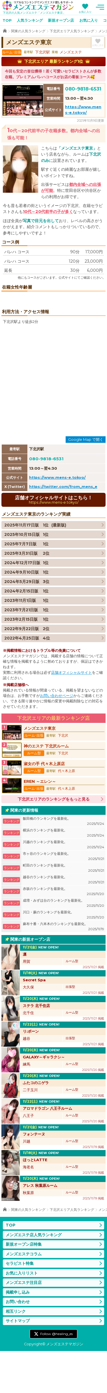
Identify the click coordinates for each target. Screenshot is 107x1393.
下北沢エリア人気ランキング (72, 31)
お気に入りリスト (22, 1315)
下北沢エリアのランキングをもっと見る (54, 841)
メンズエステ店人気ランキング (34, 1276)
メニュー (100, 7)
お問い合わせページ (56, 737)
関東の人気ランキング (28, 31)
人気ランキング (30, 20)
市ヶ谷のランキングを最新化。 (63, 898)
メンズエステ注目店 (24, 1324)
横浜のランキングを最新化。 (63, 875)
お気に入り (85, 11)
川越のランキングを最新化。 (63, 887)
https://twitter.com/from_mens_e (63, 528)
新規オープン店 (61, 20)
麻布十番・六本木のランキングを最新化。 (63, 969)
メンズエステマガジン (37, 5)
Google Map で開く (85, 481)
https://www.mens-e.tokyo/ (57, 519)
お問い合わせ (18, 1343)
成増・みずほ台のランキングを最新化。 (63, 945)
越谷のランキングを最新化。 (63, 922)
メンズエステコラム (24, 1295)
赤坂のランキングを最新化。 (63, 933)
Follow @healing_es (56, 1376)
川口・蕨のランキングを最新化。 (63, 957)
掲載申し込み (18, 1334)
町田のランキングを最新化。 (63, 910)
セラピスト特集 (20, 1305)
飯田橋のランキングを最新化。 (63, 863)
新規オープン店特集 (24, 1286)
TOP (7, 20)
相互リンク (16, 1353)
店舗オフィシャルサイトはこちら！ (53, 541)
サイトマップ (18, 1362)
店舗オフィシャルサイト (71, 714)
